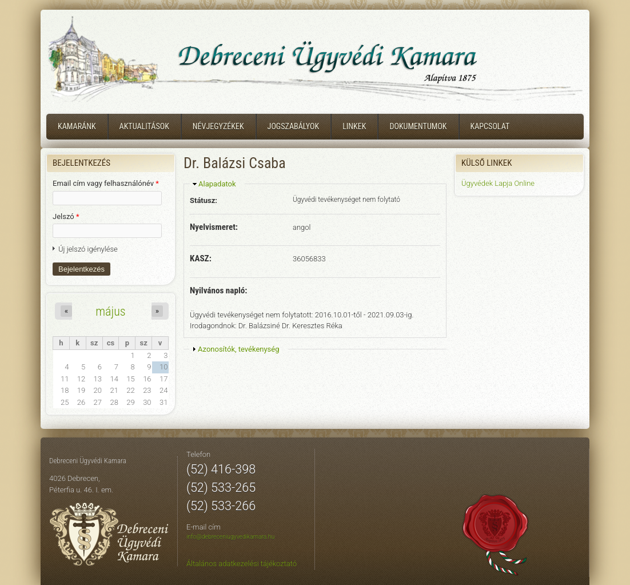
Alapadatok (217, 184)
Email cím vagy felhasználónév (106, 183)
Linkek (354, 126)
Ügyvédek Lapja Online (498, 183)
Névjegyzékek (218, 126)
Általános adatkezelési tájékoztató (241, 563)
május (110, 311)
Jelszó (66, 216)
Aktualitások (144, 126)
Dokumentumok (417, 126)
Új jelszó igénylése (88, 249)
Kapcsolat (490, 126)
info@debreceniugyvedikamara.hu (230, 536)
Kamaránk (77, 126)
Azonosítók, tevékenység (239, 349)
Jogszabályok (294, 126)
